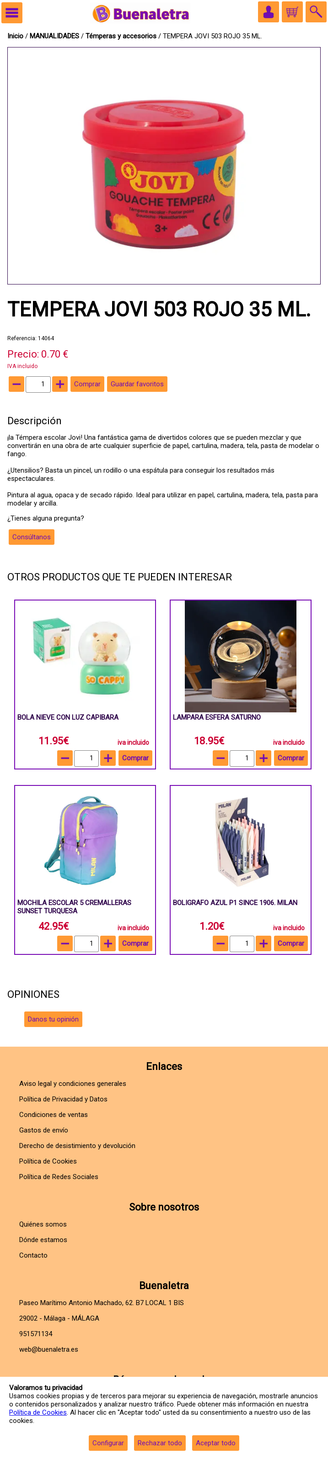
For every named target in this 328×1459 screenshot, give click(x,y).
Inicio (15, 36)
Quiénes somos (43, 1224)
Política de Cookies (38, 1412)
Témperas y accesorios (122, 36)
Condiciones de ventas (53, 1115)
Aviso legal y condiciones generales (72, 1084)
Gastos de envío (43, 1130)
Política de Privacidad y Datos (63, 1099)
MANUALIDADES (55, 36)
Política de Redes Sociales (58, 1177)
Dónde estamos (43, 1240)
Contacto (33, 1255)
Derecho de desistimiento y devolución (77, 1146)
